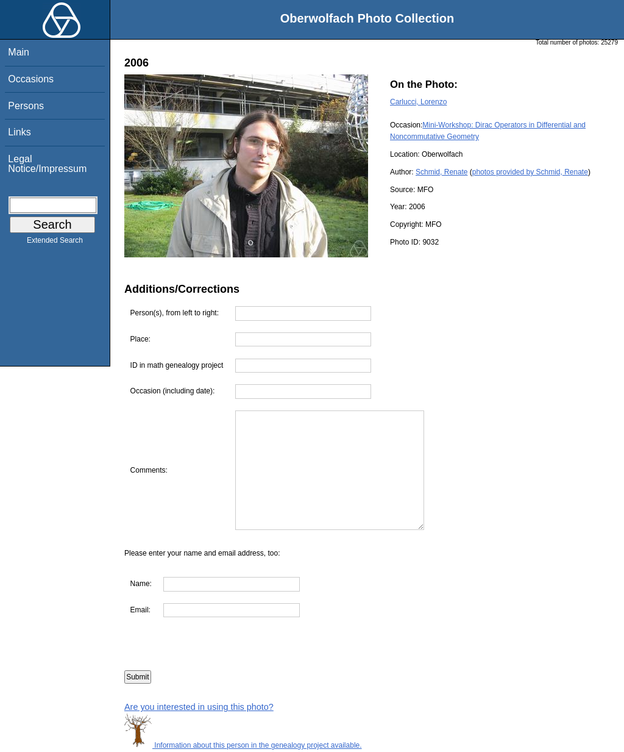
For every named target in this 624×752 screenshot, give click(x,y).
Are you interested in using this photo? (199, 707)
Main (18, 52)
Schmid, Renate (441, 172)
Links (19, 132)
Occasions (31, 79)
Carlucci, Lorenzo (418, 102)
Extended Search (55, 242)
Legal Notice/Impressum (47, 164)
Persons (26, 106)
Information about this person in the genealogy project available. (243, 745)
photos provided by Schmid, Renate (530, 172)
